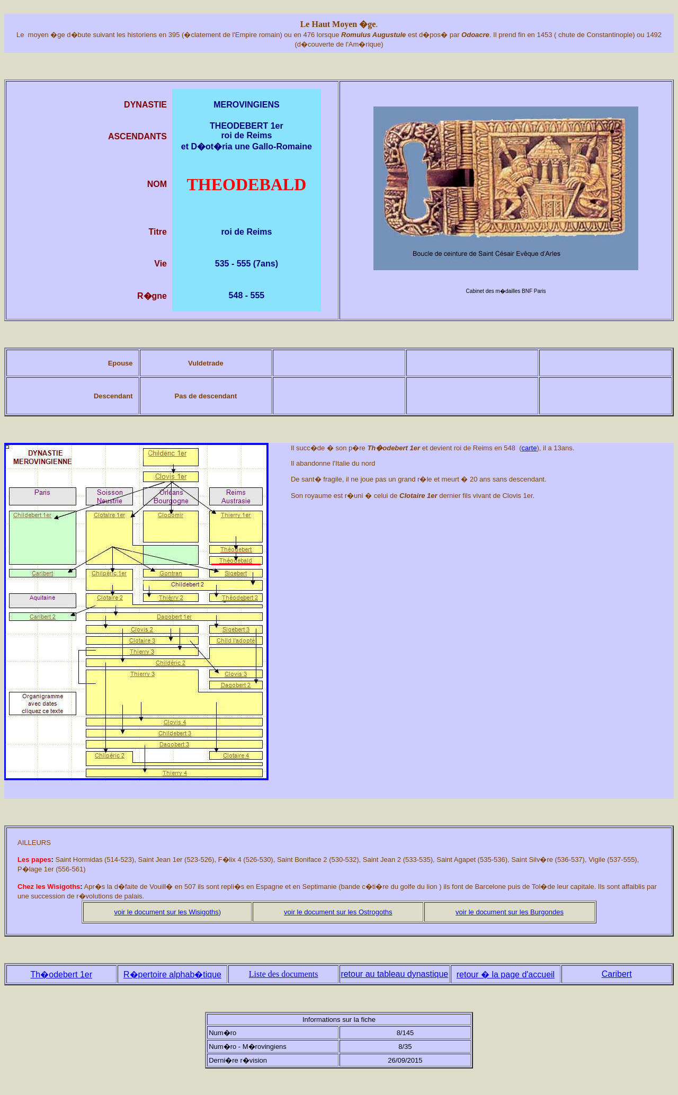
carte (529, 448)
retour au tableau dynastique (394, 973)
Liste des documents (283, 973)
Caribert (617, 973)
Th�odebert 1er (62, 974)
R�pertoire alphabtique (172, 974)
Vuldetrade (206, 363)
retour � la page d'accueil (506, 974)
